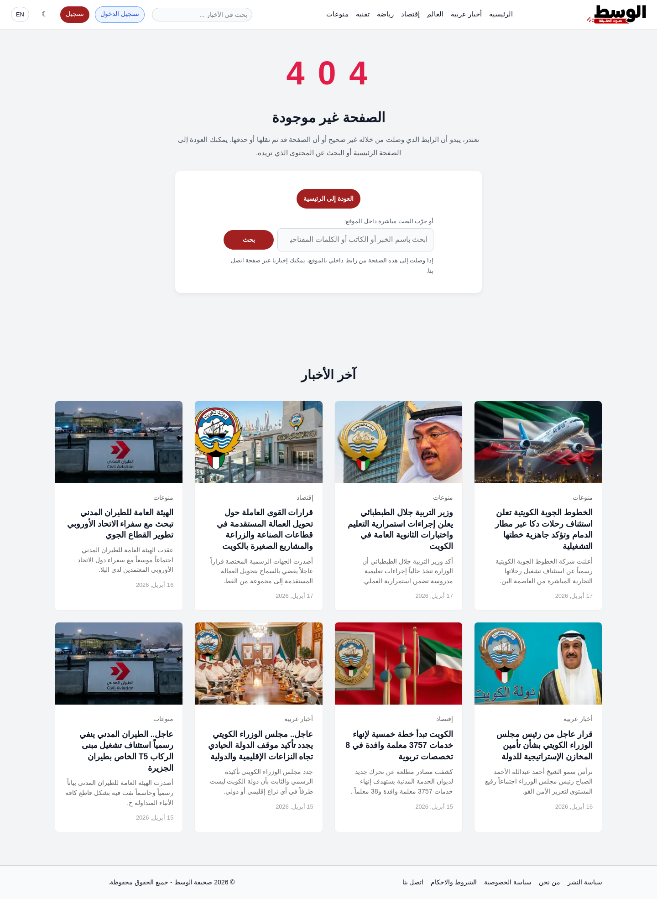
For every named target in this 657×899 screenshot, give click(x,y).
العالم (435, 14)
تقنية (363, 14)
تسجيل (75, 13)
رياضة (385, 14)
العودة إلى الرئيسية (328, 198)
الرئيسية (501, 14)
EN (20, 14)
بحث (249, 239)
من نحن (549, 882)
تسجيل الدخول (119, 13)
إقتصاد (410, 14)
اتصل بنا (413, 882)
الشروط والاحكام (454, 882)
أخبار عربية (466, 14)
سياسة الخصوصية (508, 882)
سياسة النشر (585, 882)
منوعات (337, 14)
